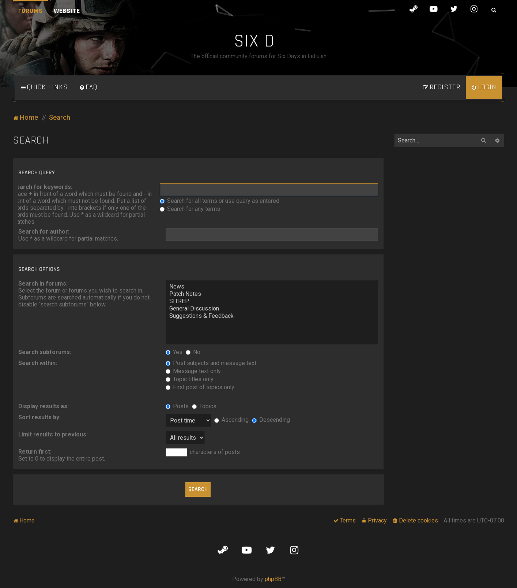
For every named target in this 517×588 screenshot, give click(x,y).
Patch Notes (272, 294)
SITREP (272, 301)
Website (67, 11)
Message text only (193, 371)
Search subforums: (44, 352)
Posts (177, 406)
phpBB (273, 579)
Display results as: (43, 406)
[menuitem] (88, 87)
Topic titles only (190, 379)
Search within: (37, 363)
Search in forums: (43, 283)
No (193, 352)
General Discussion (272, 308)
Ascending (231, 419)
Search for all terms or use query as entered (219, 200)
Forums (30, 11)
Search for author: (43, 231)
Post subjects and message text (211, 363)
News (272, 286)
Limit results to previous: (53, 434)
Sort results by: (39, 417)
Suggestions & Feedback (272, 316)
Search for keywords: (42, 186)
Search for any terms (190, 208)
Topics (204, 406)
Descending (271, 419)
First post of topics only (200, 387)
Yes (174, 352)
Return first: (35, 451)
